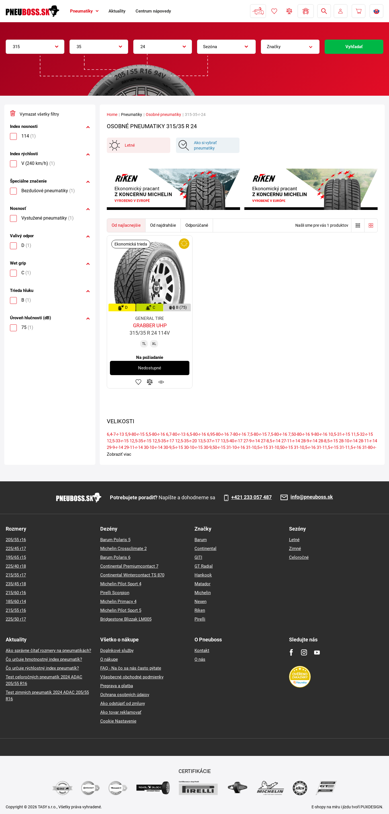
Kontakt (202, 650)
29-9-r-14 (115, 447)
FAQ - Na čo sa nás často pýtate (130, 668)
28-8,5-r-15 (328, 440)
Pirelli (200, 619)
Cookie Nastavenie (118, 721)
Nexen (200, 601)
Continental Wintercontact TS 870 (132, 575)
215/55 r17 (16, 575)
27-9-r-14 (251, 440)
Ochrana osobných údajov (124, 694)
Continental (205, 548)
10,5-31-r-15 (339, 434)
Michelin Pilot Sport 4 (120, 583)
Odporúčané (196, 225)
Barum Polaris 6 (115, 557)
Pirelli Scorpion (114, 592)
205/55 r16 (16, 539)
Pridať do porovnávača (150, 382)
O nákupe (109, 659)
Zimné (295, 548)
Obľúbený (274, 11)
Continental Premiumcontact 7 (129, 566)
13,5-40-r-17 (231, 440)
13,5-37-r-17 (209, 440)
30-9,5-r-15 (173, 447)
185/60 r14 (16, 601)
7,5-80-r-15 (257, 434)
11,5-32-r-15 (362, 434)
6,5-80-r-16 (196, 434)
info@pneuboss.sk (311, 497)
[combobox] (35, 47)
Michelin (203, 592)
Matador (202, 583)
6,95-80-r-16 (218, 434)
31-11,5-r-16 (350, 447)
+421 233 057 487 (251, 497)
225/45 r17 (16, 548)
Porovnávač (289, 11)
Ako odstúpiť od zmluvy (122, 703)
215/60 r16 (16, 592)
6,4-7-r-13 (115, 434)
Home (112, 114)
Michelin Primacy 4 (118, 601)
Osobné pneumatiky (163, 114)
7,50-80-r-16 (299, 434)
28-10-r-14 (348, 440)
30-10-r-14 (153, 447)
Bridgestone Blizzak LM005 (125, 619)
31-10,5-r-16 (305, 447)
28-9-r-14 (309, 440)
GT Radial (204, 566)
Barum (201, 539)
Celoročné (299, 557)
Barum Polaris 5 (115, 539)
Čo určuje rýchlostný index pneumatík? (42, 668)
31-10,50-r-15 (281, 447)
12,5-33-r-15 (117, 440)
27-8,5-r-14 (270, 440)
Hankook (203, 575)
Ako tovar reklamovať (120, 712)
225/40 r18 (16, 566)
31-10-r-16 (235, 447)
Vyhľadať (354, 46)
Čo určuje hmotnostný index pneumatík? (44, 659)
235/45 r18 (16, 583)
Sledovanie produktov (161, 382)
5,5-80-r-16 (155, 434)
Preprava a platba (116, 685)
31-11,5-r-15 (327, 447)
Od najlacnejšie (126, 225)
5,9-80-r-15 (134, 434)
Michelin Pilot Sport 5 (120, 610)
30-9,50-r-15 (214, 447)
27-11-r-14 (290, 440)
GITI (198, 557)
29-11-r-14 (133, 447)
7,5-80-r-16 (277, 434)
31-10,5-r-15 (257, 447)
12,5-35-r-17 (163, 440)
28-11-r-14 (368, 440)
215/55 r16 (16, 610)
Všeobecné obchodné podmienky (131, 677)
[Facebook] (291, 652)
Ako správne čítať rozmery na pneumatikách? (48, 650)
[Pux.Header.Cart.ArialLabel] (358, 11)
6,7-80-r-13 (175, 434)
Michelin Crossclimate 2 (123, 548)
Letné (294, 539)
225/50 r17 (16, 619)
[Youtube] (317, 652)
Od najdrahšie (163, 225)
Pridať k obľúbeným (138, 382)
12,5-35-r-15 (140, 440)
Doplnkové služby (117, 650)
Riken (200, 610)
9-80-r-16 (319, 434)
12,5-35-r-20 (186, 440)
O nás (200, 659)
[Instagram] (304, 652)
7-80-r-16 (238, 434)
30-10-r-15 (193, 447)
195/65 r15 (16, 557)
